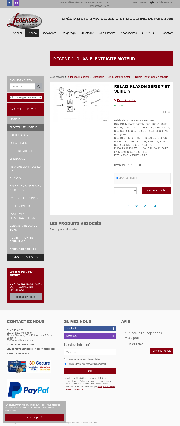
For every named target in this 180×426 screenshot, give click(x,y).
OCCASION (150, 33)
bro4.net (75, 423)
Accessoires (129, 33)
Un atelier (87, 33)
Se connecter (140, 2)
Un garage (69, 33)
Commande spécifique (25, 257)
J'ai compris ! (34, 417)
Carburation (19, 135)
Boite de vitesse (21, 151)
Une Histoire (107, 33)
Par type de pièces (23, 109)
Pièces (32, 33)
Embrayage (17, 159)
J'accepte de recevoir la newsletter (82, 359)
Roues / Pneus (20, 206)
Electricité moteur (23, 127)
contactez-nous (25, 297)
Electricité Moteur (126, 100)
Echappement (19, 143)
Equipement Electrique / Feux (22, 216)
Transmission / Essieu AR (25, 168)
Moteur (15, 119)
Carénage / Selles (23, 249)
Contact (168, 33)
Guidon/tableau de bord (23, 227)
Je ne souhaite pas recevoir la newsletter (85, 364)
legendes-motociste (78, 76)
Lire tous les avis (162, 350)
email (100, 386)
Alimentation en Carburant (21, 239)
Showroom (49, 33)
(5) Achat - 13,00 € (126, 178)
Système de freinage (24, 198)
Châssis (15, 178)
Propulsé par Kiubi (89, 423)
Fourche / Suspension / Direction (25, 188)
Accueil (18, 33)
